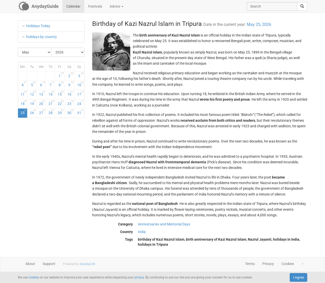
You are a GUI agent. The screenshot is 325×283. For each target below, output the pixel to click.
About (30, 264)
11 (24, 93)
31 (80, 112)
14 (51, 93)
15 (61, 93)
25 (24, 112)
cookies (33, 277)
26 (33, 112)
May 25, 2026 (259, 24)
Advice (116, 6)
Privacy (268, 264)
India (142, 232)
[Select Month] (34, 52)
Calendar (73, 6)
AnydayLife (87, 264)
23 (70, 103)
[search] (302, 6)
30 (70, 112)
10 (80, 84)
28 (51, 112)
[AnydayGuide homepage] (38, 6)
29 (61, 112)
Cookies (288, 264)
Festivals (95, 6)
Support (49, 264)
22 (61, 103)
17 (80, 93)
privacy (139, 277)
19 (33, 103)
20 (42, 103)
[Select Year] (67, 52)
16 (70, 93)
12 (33, 93)
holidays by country (41, 37)
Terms (250, 264)
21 (51, 103)
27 (42, 112)
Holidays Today (38, 26)
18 (24, 103)
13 (42, 93)
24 (80, 103)
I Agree (298, 277)
